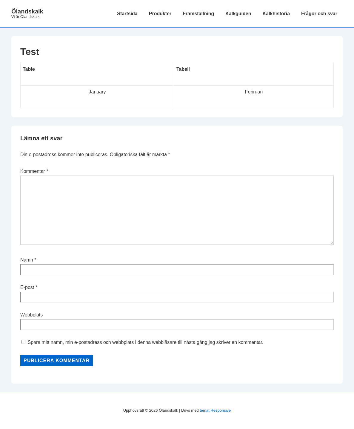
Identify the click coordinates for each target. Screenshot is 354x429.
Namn (26, 259)
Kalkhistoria (276, 13)
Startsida (127, 13)
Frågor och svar (319, 13)
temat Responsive (215, 410)
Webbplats (31, 314)
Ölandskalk (27, 11)
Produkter (160, 13)
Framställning (198, 13)
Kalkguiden (238, 13)
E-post (27, 287)
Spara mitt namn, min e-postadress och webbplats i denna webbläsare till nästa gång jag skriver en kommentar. (145, 342)
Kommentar (34, 171)
